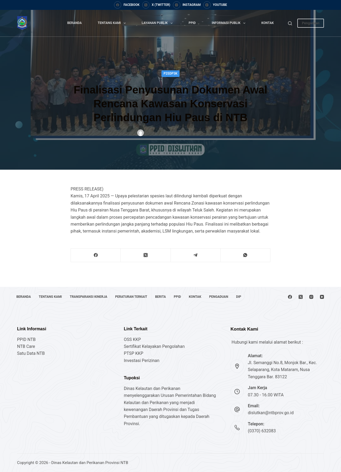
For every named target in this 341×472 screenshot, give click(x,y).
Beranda (74, 23)
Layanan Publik (158, 23)
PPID (192, 23)
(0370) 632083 (262, 430)
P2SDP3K (170, 73)
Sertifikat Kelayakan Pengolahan (154, 346)
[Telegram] (196, 255)
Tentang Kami (113, 23)
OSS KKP (132, 339)
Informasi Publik (229, 23)
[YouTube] (215, 5)
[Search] (290, 23)
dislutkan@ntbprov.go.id (271, 412)
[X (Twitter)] (156, 5)
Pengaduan (310, 23)
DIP (19, 297)
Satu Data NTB (31, 353)
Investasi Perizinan (142, 360)
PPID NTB (26, 339)
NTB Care (26, 346)
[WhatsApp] (245, 255)
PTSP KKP (133, 353)
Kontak (267, 23)
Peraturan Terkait (136, 288)
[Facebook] (127, 5)
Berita (166, 288)
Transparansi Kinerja (92, 288)
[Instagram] (187, 5)
